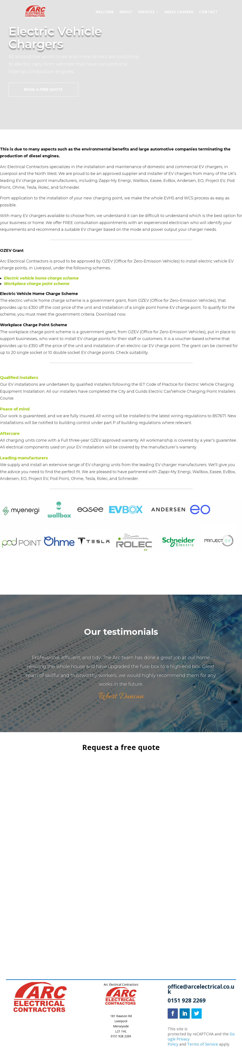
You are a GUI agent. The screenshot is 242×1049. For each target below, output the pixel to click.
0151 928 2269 (121, 1036)
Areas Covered (179, 12)
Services (146, 12)
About (126, 12)
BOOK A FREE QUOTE (43, 90)
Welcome (105, 12)
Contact (208, 12)
